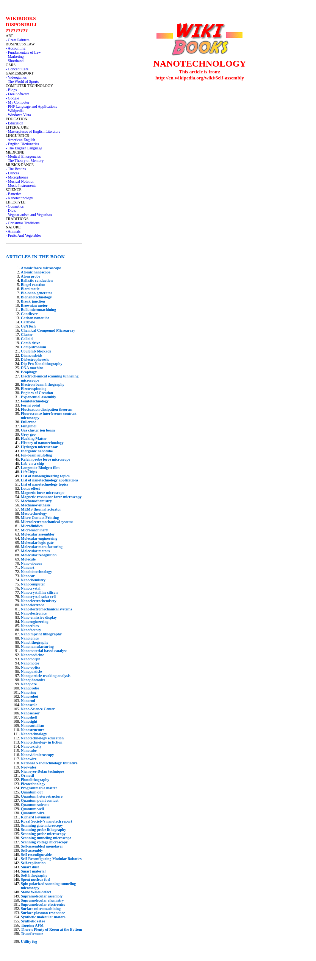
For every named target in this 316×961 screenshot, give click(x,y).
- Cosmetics (15, 206)
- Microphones (17, 177)
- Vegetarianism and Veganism (29, 215)
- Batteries (13, 194)
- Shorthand (14, 61)
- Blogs (11, 90)
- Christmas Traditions (22, 223)
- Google (12, 98)
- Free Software (17, 94)
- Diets (11, 210)
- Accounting (15, 48)
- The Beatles (16, 169)
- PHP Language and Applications (31, 106)
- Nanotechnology (19, 198)
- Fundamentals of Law (23, 52)
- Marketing (15, 56)
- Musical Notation (20, 181)
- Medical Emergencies (23, 156)
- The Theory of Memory (25, 160)
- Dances (12, 173)
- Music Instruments (21, 185)
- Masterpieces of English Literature (33, 131)
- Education (14, 123)
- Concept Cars (17, 69)
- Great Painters (18, 40)
